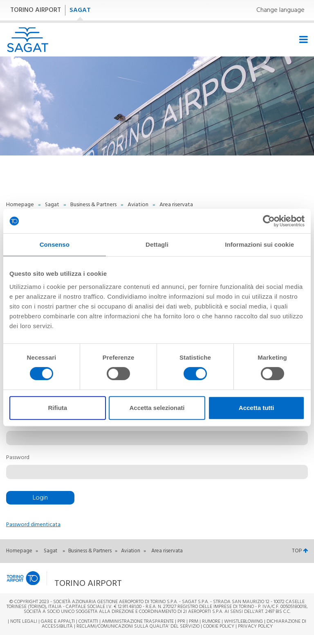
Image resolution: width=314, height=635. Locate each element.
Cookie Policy (218, 626)
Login (40, 498)
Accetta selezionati (156, 407)
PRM (193, 621)
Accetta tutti (256, 407)
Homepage (20, 204)
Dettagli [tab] (157, 244)
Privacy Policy (255, 626)
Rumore (211, 621)
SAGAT (80, 10)
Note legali (23, 621)
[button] (105, 578)
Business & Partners (94, 204)
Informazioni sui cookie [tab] (259, 244)
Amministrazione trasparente (138, 621)
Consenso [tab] (55, 244)
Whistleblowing (243, 621)
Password (17, 458)
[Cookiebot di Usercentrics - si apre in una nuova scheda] (269, 221)
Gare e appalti (58, 621)
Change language (280, 10)
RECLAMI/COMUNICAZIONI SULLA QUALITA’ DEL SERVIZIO (138, 626)
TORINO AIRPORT (35, 10)
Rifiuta (57, 407)
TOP (300, 551)
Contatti (88, 621)
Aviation (139, 204)
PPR (181, 621)
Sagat (53, 204)
